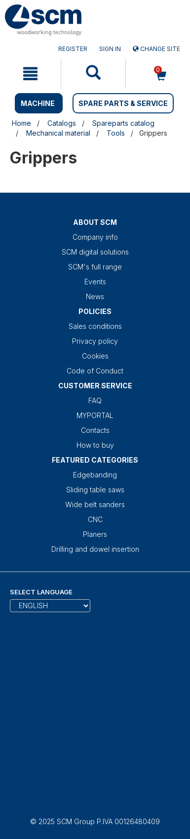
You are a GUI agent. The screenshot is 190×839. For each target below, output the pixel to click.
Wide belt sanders (95, 504)
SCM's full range (95, 266)
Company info (95, 237)
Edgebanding (95, 475)
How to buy (95, 445)
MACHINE (38, 103)
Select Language (41, 592)
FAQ (95, 400)
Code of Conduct (95, 371)
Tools (116, 133)
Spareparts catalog (123, 123)
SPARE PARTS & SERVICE (123, 103)
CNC (95, 519)
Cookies (95, 356)
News (95, 296)
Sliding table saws (95, 489)
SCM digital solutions (95, 252)
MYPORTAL (95, 415)
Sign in (110, 48)
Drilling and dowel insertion (95, 549)
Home (21, 123)
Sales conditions (95, 326)
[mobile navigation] (30, 74)
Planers (95, 534)
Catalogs (61, 123)
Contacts (95, 430)
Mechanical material (58, 133)
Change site (156, 48)
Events (95, 281)
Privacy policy (95, 341)
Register (72, 48)
